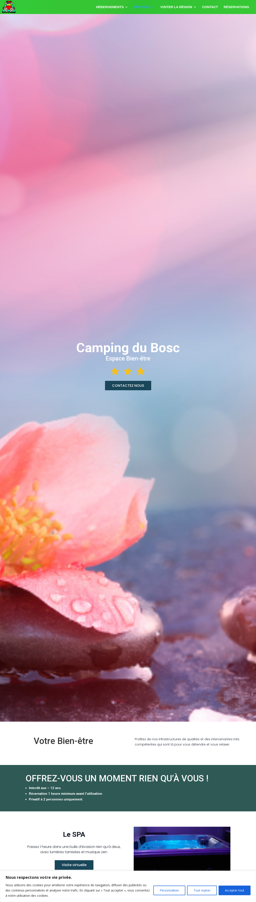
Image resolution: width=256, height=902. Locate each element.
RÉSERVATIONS (236, 7)
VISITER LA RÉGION (176, 7)
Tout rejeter (201, 890)
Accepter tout (234, 890)
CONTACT (210, 7)
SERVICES (142, 7)
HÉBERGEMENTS (110, 7)
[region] (128, 886)
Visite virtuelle (74, 864)
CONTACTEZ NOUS (128, 385)
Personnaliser (169, 890)
